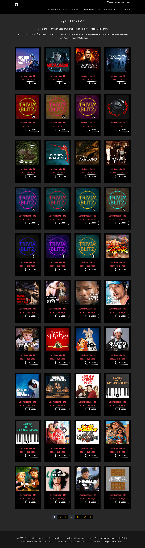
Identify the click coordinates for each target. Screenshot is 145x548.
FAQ (99, 9)
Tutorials (76, 9)
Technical (89, 9)
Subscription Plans (57, 9)
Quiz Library (110, 9)
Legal (125, 9)
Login (32, 83)
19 (78, 517)
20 (85, 517)
